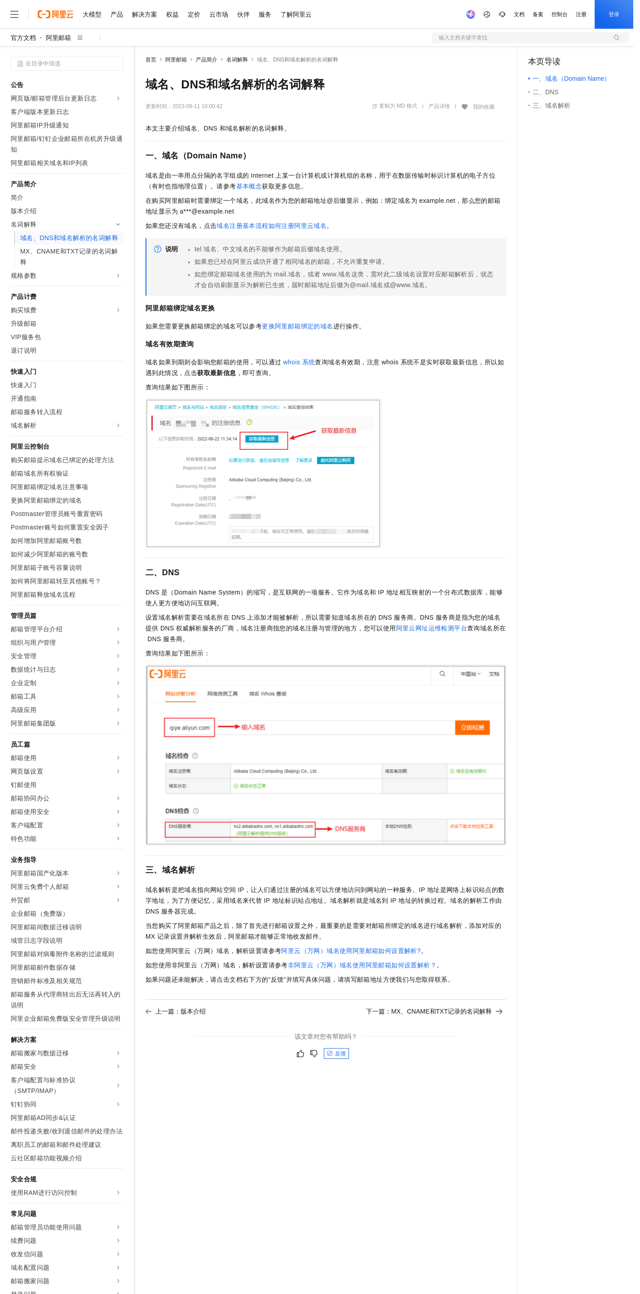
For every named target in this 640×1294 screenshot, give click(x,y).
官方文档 (23, 37)
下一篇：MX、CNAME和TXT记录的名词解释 (434, 1011)
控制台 (560, 14)
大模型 (92, 14)
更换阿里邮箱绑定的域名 (297, 326)
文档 (519, 14)
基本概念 (249, 186)
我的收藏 (483, 107)
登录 (614, 14)
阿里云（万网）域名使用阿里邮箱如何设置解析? (351, 950)
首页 (151, 60)
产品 (116, 14)
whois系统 (299, 362)
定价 (194, 14)
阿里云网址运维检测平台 (431, 628)
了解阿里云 (296, 14)
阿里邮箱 (58, 37)
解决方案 (144, 14)
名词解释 (237, 60)
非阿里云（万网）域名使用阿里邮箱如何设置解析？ (362, 965)
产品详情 (439, 106)
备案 (538, 14)
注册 (581, 14)
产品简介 (206, 60)
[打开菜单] (14, 14)
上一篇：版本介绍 (176, 1011)
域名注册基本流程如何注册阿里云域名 (271, 225)
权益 (172, 14)
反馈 (336, 1053)
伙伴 (243, 14)
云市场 (218, 14)
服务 (265, 14)
